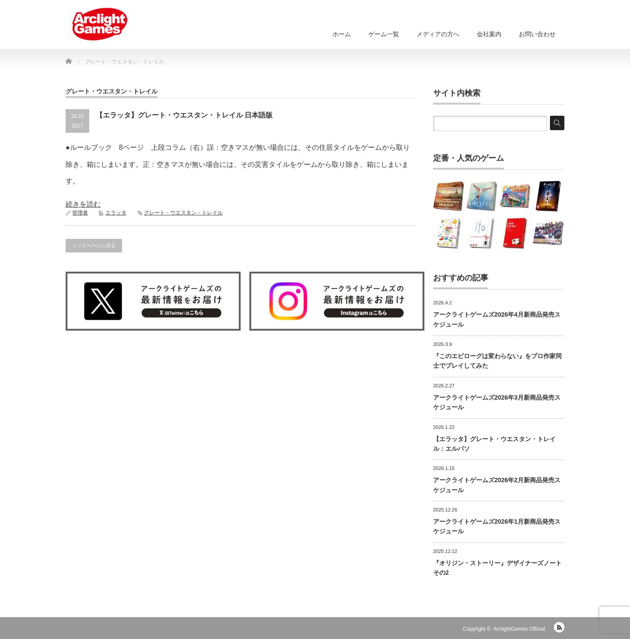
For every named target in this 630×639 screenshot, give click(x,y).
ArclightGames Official (519, 629)
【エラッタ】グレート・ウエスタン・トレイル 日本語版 (184, 115)
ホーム (341, 34)
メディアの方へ (437, 34)
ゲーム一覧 (383, 34)
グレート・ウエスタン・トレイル (183, 213)
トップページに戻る (94, 245)
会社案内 (489, 34)
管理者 (80, 213)
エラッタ (115, 213)
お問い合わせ (537, 34)
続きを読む (83, 204)
